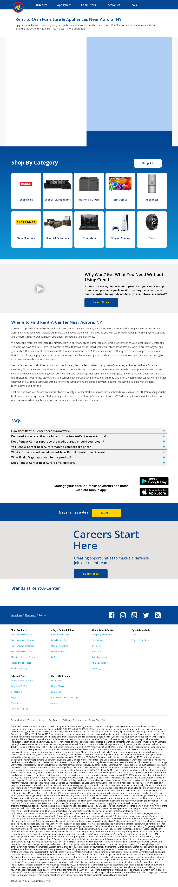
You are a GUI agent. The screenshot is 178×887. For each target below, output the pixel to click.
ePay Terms (53, 720)
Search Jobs (91, 574)
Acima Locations (100, 662)
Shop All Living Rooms (58, 199)
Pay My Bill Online (19, 708)
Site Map (15, 703)
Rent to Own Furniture (21, 634)
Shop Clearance (26, 238)
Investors (96, 645)
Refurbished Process (21, 662)
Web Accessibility (36, 720)
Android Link (154, 482)
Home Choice (57, 686)
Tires (152, 238)
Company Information (102, 634)
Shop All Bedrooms (57, 238)
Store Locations (99, 657)
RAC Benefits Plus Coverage (64, 697)
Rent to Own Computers (22, 645)
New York (30, 615)
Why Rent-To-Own (19, 686)
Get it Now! (56, 680)
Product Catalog (19, 668)
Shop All (147, 163)
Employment (98, 640)
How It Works (57, 651)
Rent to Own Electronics (22, 651)
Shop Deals (26, 199)
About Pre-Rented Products (24, 657)
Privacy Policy (17, 720)
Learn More (101, 302)
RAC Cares (97, 651)
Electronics (120, 199)
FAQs (53, 657)
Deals (134, 634)
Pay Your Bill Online (60, 634)
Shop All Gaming (120, 238)
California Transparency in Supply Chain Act (84, 720)
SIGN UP (106, 513)
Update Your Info (59, 645)
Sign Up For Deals (140, 640)
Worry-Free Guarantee (22, 680)
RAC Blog (96, 668)
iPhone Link (154, 493)
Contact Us (16, 691)
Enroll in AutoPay (59, 640)
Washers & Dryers (89, 199)
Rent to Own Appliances (22, 640)
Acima (54, 703)
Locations (16, 615)
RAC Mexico (57, 691)
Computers (89, 238)
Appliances (152, 199)
